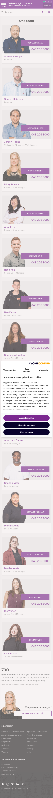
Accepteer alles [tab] (26, 418)
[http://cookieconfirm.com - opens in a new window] (39, 363)
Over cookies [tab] (26, 370)
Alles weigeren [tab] (26, 432)
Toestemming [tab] (9, 370)
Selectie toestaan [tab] (26, 425)
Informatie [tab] (43, 370)
